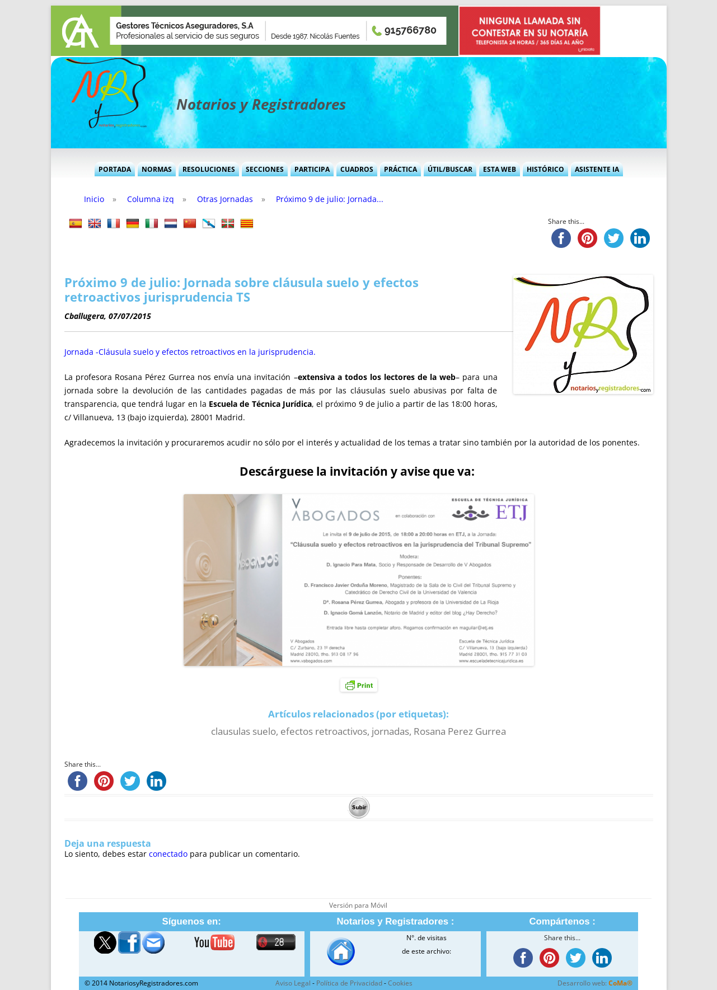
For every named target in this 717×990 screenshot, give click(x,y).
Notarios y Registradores (261, 104)
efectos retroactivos (323, 731)
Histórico (545, 169)
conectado (168, 853)
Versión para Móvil (358, 905)
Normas (157, 169)
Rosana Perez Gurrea (460, 731)
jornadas (390, 731)
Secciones (265, 169)
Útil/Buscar (450, 169)
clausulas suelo (243, 731)
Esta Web (499, 169)
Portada (115, 169)
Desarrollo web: (594, 983)
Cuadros (356, 169)
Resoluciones (208, 169)
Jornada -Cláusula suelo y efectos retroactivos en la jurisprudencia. (190, 351)
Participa (312, 169)
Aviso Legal (293, 983)
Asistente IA (597, 169)
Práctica (400, 169)
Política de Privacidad (349, 983)
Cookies (400, 983)
